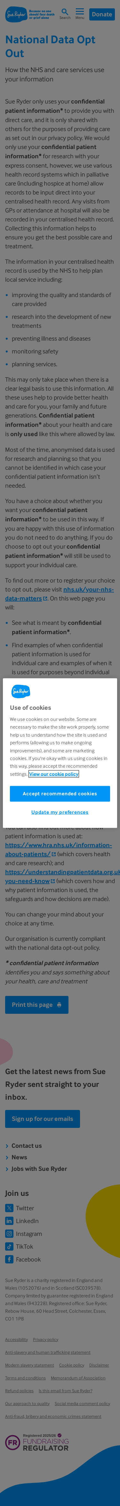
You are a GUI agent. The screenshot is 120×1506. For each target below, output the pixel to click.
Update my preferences (60, 812)
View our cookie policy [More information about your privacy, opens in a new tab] (53, 774)
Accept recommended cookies (60, 793)
